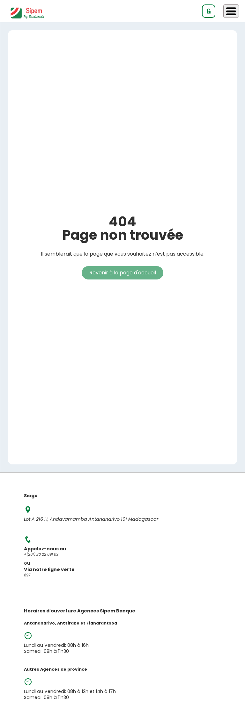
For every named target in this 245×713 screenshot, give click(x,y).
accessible (190, 254)
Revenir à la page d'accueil (122, 272)
